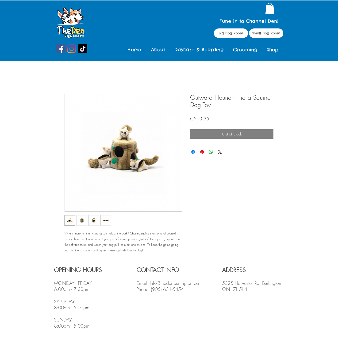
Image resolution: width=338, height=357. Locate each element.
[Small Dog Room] (266, 33)
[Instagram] (71, 48)
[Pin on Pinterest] (202, 152)
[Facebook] (60, 48)
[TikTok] (82, 48)
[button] (269, 8)
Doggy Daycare (74, 36)
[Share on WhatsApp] (211, 152)
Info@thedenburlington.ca (174, 283)
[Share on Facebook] (193, 152)
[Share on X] (220, 152)
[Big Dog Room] (231, 33)
